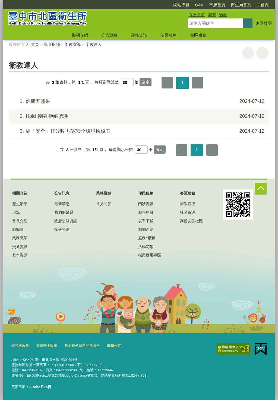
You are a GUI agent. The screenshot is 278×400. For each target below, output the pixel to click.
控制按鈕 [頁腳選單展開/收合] (261, 189)
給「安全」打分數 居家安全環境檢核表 (138, 131)
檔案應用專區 (149, 255)
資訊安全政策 (46, 346)
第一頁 (167, 82)
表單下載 (145, 221)
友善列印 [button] (248, 53)
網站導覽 (181, 4)
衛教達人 (94, 44)
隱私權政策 (20, 346)
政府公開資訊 (65, 221)
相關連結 (145, 229)
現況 (16, 212)
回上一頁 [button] (262, 53)
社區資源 (187, 212)
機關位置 (114, 346)
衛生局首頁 (241, 4)
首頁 (35, 44)
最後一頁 (197, 82)
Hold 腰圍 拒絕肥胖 (138, 116)
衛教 (223, 14)
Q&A (199, 4)
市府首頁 (217, 4)
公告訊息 (109, 35)
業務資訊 (139, 35)
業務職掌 (19, 238)
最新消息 (62, 204)
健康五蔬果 (138, 101)
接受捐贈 (62, 229)
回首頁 (263, 4)
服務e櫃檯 (147, 238)
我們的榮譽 (63, 212)
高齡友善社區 (191, 221)
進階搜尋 (264, 23)
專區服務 (198, 35)
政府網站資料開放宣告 (82, 346)
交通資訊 (19, 247)
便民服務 (168, 35)
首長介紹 (19, 221)
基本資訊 (19, 255)
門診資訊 (145, 204)
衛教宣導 (73, 44)
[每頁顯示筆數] (127, 82)
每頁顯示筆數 (106, 82)
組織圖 (18, 229)
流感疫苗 (196, 14)
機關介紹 (80, 35)
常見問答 (103, 204)
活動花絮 (145, 247)
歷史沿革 (19, 204)
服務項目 (145, 212)
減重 (212, 14)
